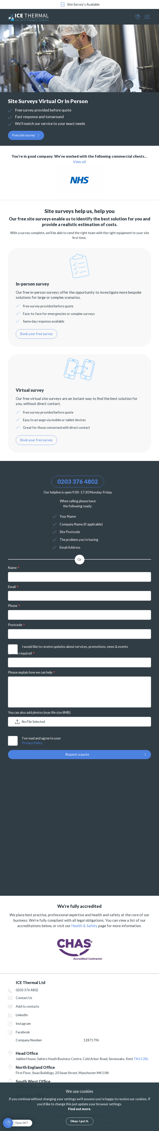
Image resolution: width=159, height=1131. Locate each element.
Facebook (23, 1032)
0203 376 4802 (137, 18)
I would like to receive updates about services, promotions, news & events (75, 647)
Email (12, 587)
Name (12, 568)
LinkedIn (22, 1015)
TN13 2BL (141, 1059)
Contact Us (24, 998)
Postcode (15, 625)
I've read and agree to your (86, 740)
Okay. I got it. (79, 1121)
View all (79, 162)
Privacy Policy (32, 743)
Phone (12, 606)
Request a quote (77, 754)
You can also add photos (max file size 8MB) (39, 712)
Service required (20, 653)
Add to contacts (27, 1006)
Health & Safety (84, 926)
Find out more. (79, 1109)
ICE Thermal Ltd (33, 17)
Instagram (23, 1023)
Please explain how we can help (30, 672)
